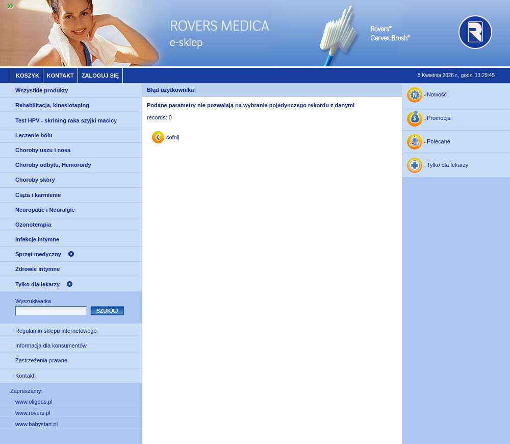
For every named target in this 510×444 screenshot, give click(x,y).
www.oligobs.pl (34, 402)
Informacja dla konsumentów (51, 345)
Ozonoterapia (33, 224)
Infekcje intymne (37, 239)
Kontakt (60, 75)
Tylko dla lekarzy (37, 284)
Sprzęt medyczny (38, 254)
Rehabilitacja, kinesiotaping (52, 105)
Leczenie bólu (34, 135)
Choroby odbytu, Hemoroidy (53, 165)
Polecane (438, 142)
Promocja (438, 118)
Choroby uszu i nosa (42, 150)
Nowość (437, 95)
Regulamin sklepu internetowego (56, 331)
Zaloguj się (100, 75)
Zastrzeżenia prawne (41, 360)
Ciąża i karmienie (38, 195)
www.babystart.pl (36, 424)
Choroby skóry (35, 180)
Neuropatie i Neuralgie (45, 210)
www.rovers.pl (32, 413)
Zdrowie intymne (37, 269)
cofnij (173, 137)
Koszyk (27, 75)
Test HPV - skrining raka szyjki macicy (66, 120)
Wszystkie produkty (41, 90)
